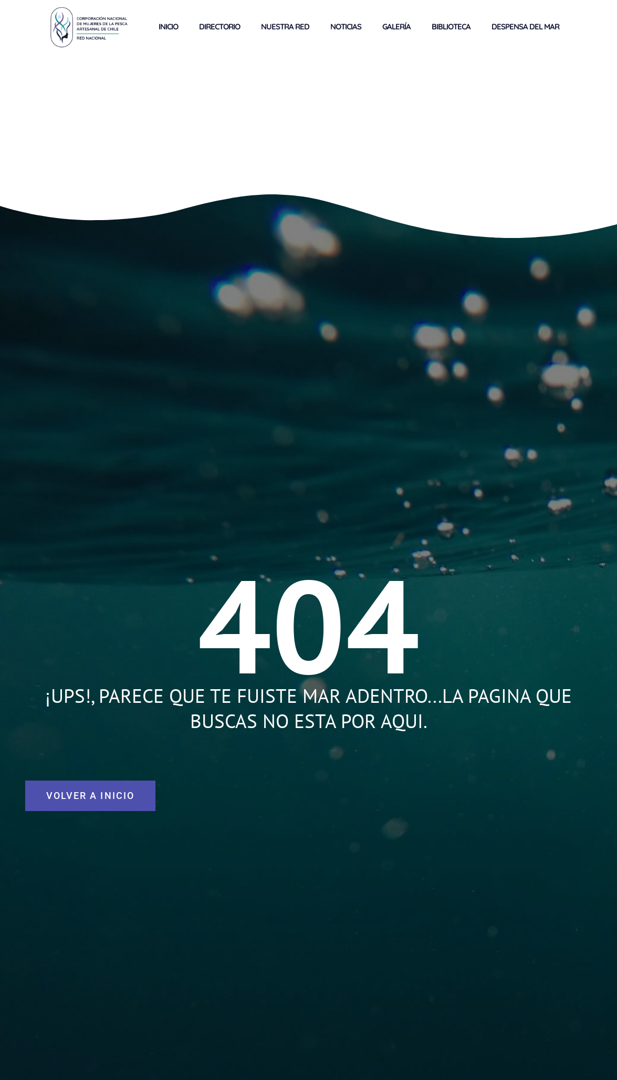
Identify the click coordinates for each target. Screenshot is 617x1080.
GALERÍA (396, 27)
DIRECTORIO (219, 27)
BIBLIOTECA (451, 27)
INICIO (168, 27)
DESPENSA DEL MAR (525, 27)
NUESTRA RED (285, 27)
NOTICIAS (345, 27)
